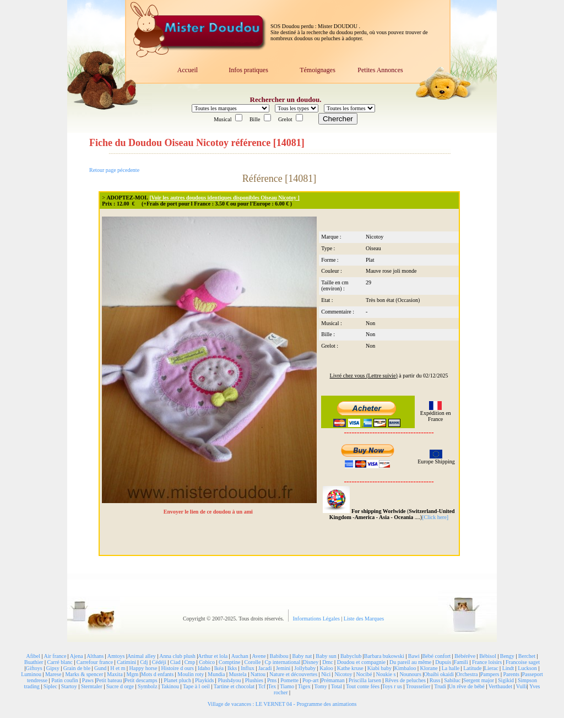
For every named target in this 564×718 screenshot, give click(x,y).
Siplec (50, 686)
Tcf (261, 686)
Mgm (133, 674)
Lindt (508, 668)
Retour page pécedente (114, 170)
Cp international (283, 662)
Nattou (258, 674)
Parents (511, 674)
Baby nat (302, 656)
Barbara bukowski (384, 656)
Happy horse (143, 668)
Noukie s (386, 674)
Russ (435, 680)
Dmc (327, 662)
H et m (117, 668)
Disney (310, 662)
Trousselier (418, 686)
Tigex (304, 686)
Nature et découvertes (293, 674)
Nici (325, 674)
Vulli (521, 686)
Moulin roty (190, 674)
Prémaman (333, 680)
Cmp (190, 662)
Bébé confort (436, 656)
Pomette (289, 680)
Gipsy (52, 668)
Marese (53, 674)
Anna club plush (177, 656)
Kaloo (326, 668)
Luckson (527, 668)
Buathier (33, 662)
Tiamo (287, 686)
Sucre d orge (120, 686)
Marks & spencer (84, 674)
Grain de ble (76, 668)
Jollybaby (305, 668)
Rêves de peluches (405, 680)
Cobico (207, 662)
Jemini (283, 668)
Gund (100, 668)
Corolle (253, 662)
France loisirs (487, 662)
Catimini (126, 662)
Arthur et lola (212, 656)
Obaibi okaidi (439, 674)
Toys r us (392, 686)
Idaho (204, 668)
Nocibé (364, 674)
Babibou (279, 656)
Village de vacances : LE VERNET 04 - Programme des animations (282, 704)
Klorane (428, 668)
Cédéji (159, 662)
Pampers (489, 674)
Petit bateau (109, 680)
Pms (271, 680)
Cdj (144, 662)
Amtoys (116, 656)
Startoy (69, 686)
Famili (461, 662)
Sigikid (506, 680)
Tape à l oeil (196, 686)
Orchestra (467, 674)
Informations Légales (317, 619)
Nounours (410, 674)
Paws (88, 680)
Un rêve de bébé (467, 686)
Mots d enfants (157, 674)
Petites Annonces (380, 70)
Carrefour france (95, 662)
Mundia (216, 674)
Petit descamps (141, 680)
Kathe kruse (350, 668)
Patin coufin (64, 680)
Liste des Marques (364, 619)
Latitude (472, 668)
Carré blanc (59, 662)
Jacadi (265, 668)
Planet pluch (177, 680)
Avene (258, 656)
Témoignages (317, 70)
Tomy (320, 686)
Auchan (239, 656)
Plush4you (229, 680)
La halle (450, 668)
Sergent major (478, 680)
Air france (55, 656)
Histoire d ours (177, 668)
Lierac (491, 668)
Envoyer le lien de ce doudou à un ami (209, 512)
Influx (247, 668)
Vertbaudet (500, 686)
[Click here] (435, 517)
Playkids (204, 680)
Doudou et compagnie (361, 662)
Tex (272, 686)
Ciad (175, 662)
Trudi (440, 686)
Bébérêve (464, 656)
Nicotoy (343, 674)
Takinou (170, 686)
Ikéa (219, 668)
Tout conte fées (362, 686)
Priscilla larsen (365, 680)
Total (336, 686)
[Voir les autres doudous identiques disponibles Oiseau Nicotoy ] (224, 198)
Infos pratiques (248, 70)
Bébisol (487, 656)
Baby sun (326, 656)
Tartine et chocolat (234, 686)
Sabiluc (452, 680)
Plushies (254, 680)
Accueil (187, 70)
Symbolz (148, 686)
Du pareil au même (410, 662)
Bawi (414, 656)
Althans (95, 656)
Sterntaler (91, 686)
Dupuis (443, 662)
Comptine (229, 662)
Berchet (526, 656)
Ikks (232, 668)
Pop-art (310, 680)
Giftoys (34, 668)
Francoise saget (523, 662)
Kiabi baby (379, 668)
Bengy (507, 656)
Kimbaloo (405, 668)
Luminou (31, 674)
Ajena (76, 656)
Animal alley (141, 656)
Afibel (33, 656)
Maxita (114, 674)
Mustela (237, 674)
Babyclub (350, 656)
